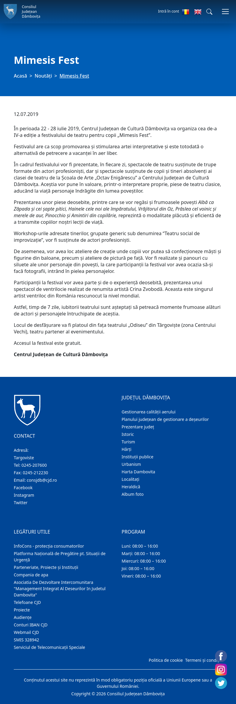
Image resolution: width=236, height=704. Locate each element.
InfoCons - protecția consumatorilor (49, 546)
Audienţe (22, 617)
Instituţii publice (137, 457)
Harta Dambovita (138, 472)
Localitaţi (130, 479)
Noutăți (43, 75)
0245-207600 (34, 465)
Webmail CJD (26, 632)
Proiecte (22, 610)
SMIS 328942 (26, 640)
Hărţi (126, 449)
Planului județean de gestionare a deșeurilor (165, 419)
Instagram (24, 495)
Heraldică (131, 487)
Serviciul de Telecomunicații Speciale (49, 647)
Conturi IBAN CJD (31, 625)
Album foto (132, 494)
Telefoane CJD (27, 602)
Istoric (128, 434)
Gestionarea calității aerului (149, 412)
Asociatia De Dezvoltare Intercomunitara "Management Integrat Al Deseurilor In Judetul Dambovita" (59, 588)
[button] (209, 12)
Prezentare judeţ (138, 427)
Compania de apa (31, 575)
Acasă (20, 75)
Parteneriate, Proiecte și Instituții (46, 567)
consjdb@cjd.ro (42, 480)
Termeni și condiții (203, 660)
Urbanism (131, 464)
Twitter (21, 502)
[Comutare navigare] (225, 11)
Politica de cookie (166, 660)
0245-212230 (35, 472)
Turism (128, 442)
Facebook (23, 487)
